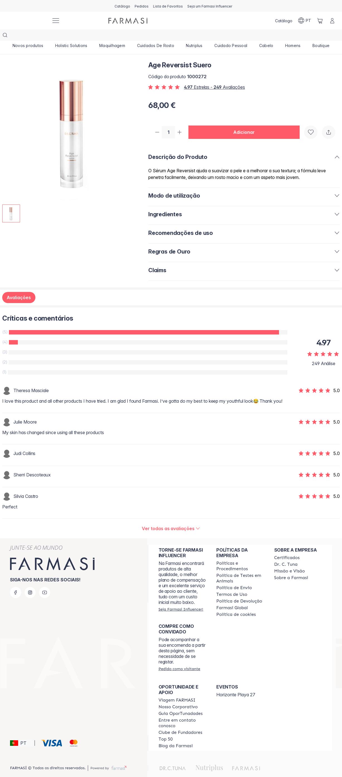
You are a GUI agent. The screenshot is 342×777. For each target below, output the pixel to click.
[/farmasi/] (26, 21)
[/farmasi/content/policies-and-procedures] (240, 555)
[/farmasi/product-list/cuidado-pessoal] (230, 36)
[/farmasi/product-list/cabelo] (266, 36)
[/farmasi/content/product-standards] (287, 547)
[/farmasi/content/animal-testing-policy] (240, 567)
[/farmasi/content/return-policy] (239, 590)
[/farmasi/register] (141, 6)
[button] (246, 121)
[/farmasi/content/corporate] (232, 597)
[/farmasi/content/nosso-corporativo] (178, 696)
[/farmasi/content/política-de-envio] (231, 584)
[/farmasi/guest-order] (179, 658)
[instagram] (30, 581)
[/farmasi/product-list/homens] (293, 36)
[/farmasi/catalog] (122, 6)
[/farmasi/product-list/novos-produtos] (28, 36)
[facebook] (15, 581)
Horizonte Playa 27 (235, 684)
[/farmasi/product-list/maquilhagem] (112, 36)
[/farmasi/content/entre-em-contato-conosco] (182, 712)
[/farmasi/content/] (236, 604)
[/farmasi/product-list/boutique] (321, 36)
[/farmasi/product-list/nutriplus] (194, 36)
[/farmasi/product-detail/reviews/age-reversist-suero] (171, 518)
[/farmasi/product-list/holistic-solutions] (71, 36)
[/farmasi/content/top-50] (166, 728)
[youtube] (44, 581)
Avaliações (19, 287)
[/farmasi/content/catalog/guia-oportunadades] (181, 703)
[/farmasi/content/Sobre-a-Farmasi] (291, 567)
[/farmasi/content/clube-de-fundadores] (180, 722)
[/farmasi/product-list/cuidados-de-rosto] (155, 36)
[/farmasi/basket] (320, 20)
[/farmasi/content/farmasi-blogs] (176, 735)
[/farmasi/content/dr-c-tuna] (286, 554)
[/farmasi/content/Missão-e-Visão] (289, 560)
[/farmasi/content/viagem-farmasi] (177, 689)
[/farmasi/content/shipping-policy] (234, 577)
